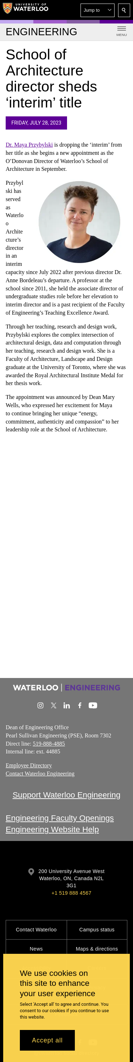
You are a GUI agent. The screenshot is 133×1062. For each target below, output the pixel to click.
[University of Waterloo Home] (25, 10)
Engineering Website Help (52, 829)
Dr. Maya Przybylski (29, 145)
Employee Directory (29, 765)
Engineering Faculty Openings (60, 817)
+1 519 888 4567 (71, 893)
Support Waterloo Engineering (66, 794)
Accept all (47, 1040)
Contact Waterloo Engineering (40, 774)
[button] (97, 10)
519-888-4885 (49, 743)
